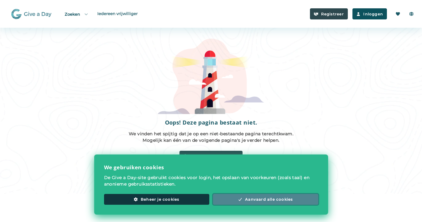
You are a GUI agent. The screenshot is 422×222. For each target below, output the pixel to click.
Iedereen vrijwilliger (117, 13)
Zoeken (77, 14)
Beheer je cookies (156, 199)
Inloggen (369, 14)
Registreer (329, 14)
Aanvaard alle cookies (265, 199)
